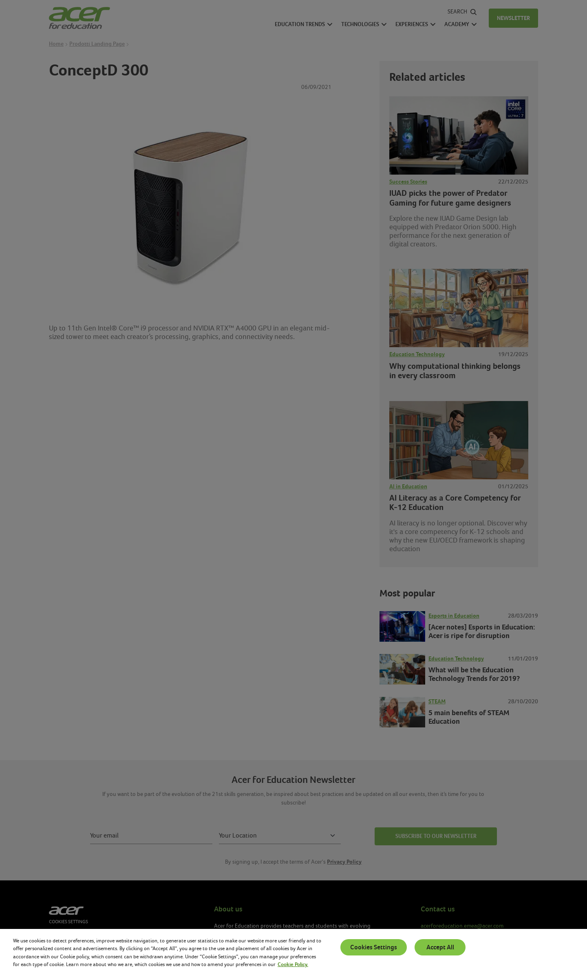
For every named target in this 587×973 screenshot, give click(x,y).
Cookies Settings (373, 947)
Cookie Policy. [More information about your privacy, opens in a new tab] (293, 964)
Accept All (440, 947)
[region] (293, 951)
